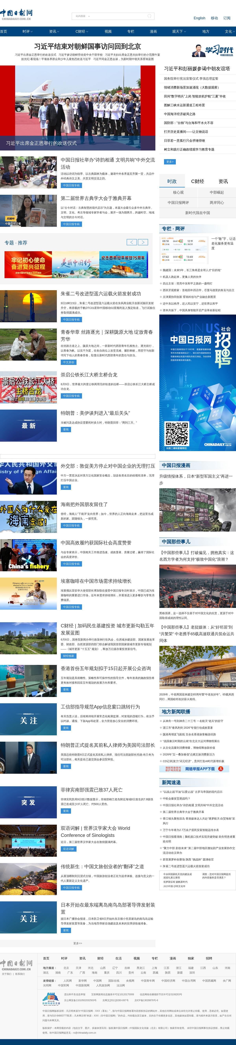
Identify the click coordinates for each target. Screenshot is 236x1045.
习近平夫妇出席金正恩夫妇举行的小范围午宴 (132, 54)
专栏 (130, 31)
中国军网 (63, 985)
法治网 (121, 985)
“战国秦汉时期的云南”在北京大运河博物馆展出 (191, 741)
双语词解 (68, 848)
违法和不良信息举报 (74, 994)
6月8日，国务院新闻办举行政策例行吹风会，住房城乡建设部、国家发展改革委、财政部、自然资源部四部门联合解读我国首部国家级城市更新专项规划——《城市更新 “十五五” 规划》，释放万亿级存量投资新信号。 (108, 644)
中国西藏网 (209, 980)
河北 (90, 967)
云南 (143, 972)
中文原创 (68, 362)
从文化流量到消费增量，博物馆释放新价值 (189, 747)
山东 (215, 967)
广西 (82, 972)
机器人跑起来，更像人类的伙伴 (182, 276)
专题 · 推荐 (16, 242)
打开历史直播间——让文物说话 (186, 131)
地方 (205, 31)
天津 (78, 967)
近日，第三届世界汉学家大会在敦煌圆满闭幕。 (90, 842)
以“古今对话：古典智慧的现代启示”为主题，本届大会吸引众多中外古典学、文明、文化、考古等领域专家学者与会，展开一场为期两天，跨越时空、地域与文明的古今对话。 (107, 212)
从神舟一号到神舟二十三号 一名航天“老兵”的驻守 (193, 721)
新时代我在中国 (197, 213)
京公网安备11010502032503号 (80, 1000)
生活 (118, 958)
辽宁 (115, 967)
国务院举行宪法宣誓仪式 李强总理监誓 (191, 78)
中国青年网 (148, 980)
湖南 (58, 972)
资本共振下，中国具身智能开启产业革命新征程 (192, 310)
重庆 (107, 972)
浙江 (179, 967)
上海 (154, 967)
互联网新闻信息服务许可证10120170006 (112, 994)
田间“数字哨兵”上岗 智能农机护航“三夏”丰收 (195, 96)
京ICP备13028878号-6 (146, 1000)
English (199, 18)
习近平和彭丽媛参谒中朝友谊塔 (197, 68)
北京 (66, 967)
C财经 (80, 31)
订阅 (226, 18)
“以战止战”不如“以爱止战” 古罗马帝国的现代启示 (192, 791)
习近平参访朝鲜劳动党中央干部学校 (81, 54)
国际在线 (113, 980)
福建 (191, 967)
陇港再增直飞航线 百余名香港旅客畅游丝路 (189, 734)
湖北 (46, 972)
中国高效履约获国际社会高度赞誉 (96, 542)
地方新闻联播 (176, 711)
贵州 (131, 972)
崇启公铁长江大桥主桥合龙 (89, 374)
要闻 (66, 429)
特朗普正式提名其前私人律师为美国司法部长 (108, 745)
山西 (103, 967)
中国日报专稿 (71, 185)
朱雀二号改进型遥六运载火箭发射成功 (101, 293)
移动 (214, 18)
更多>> (77, 943)
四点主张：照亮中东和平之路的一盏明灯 (187, 283)
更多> (169, 161)
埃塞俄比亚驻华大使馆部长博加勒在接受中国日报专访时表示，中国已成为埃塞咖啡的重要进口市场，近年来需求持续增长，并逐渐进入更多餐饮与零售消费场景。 (107, 595)
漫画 (153, 31)
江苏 (166, 967)
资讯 (52, 31)
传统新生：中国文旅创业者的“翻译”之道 (102, 866)
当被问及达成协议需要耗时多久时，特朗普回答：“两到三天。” (99, 422)
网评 (180, 228)
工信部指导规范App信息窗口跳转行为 (100, 706)
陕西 (168, 972)
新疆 (180, 972)
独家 (191, 958)
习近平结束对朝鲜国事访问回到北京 (87, 46)
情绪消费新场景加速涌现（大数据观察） (192, 87)
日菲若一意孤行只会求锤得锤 (184, 140)
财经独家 (68, 655)
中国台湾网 (189, 980)
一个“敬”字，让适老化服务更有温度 (223, 243)
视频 (108, 31)
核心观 (178, 192)
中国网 (97, 980)
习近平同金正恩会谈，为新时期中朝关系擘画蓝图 (123, 59)
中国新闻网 (82, 985)
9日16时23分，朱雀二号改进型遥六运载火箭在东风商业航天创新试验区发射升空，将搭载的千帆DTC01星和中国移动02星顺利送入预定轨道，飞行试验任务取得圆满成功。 (108, 308)
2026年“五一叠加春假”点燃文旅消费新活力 (189, 754)
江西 (203, 967)
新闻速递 (171, 782)
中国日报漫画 (176, 465)
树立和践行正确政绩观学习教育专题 (189, 149)
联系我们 (20, 974)
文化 (228, 31)
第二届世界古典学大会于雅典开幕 (96, 198)
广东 (70, 972)
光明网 (47, 985)
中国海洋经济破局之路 (179, 114)
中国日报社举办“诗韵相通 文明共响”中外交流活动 (193, 805)
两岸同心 (217, 203)
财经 (100, 958)
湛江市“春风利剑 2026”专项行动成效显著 (188, 727)
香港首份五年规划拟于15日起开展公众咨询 (106, 668)
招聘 (209, 958)
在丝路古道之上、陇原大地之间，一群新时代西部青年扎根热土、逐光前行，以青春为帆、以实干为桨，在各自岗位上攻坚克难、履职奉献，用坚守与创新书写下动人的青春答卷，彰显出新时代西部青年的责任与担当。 (107, 350)
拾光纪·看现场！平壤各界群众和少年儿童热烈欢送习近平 (56, 59)
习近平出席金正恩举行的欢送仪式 (35, 54)
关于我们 (6, 974)
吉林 (127, 967)
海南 (94, 972)
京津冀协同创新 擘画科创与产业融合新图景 (189, 296)
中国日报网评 (178, 203)
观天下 (177, 31)
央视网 (130, 980)
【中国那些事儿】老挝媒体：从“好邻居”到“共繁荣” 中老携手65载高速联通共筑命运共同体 (196, 634)
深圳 (192, 972)
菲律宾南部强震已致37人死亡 (92, 789)
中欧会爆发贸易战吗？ (176, 798)
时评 (26, 31)
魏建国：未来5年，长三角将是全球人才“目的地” (192, 270)
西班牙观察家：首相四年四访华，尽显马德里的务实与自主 (198, 290)
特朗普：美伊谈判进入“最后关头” (95, 413)
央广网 (227, 980)
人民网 (68, 980)
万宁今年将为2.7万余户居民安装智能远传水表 (191, 830)
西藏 (155, 972)
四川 (119, 972)
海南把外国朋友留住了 (84, 504)
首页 (3, 31)
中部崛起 (217, 192)
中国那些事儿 (176, 541)
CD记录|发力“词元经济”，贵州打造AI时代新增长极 (193, 761)
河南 (227, 967)
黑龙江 (141, 967)
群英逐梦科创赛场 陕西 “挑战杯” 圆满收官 (188, 859)
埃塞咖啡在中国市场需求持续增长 (96, 581)
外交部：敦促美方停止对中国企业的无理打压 (108, 466)
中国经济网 (168, 980)
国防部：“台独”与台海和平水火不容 (188, 123)
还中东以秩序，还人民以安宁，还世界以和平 (190, 303)
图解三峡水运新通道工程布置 (184, 105)
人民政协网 (103, 985)
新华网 (82, 980)
